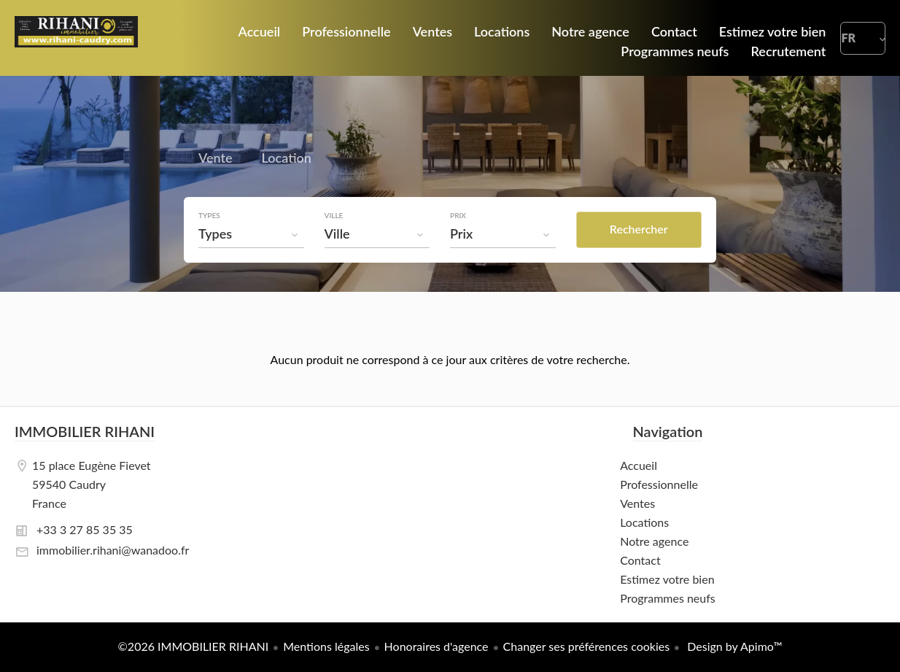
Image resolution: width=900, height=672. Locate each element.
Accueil (76, 38)
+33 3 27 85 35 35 (84, 529)
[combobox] (251, 233)
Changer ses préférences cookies (586, 646)
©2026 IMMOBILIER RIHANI (193, 646)
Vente (215, 160)
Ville (334, 215)
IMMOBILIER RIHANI (85, 431)
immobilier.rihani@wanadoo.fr (112, 550)
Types (209, 215)
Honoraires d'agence (436, 646)
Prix (458, 215)
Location (286, 160)
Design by (733, 646)
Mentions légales (326, 646)
